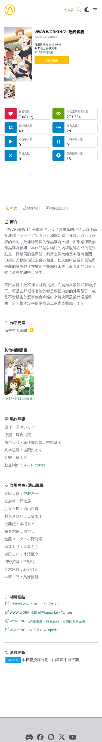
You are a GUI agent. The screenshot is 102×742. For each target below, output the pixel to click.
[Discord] (29, 737)
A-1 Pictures (35, 465)
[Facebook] (40, 737)
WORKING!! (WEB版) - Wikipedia (31, 629)
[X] (62, 737)
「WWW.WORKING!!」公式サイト (32, 603)
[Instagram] (51, 737)
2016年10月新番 (44, 52)
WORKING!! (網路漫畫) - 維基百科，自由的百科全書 (44, 621)
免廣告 (69, 10)
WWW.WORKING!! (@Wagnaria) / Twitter (38, 612)
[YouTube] (73, 737)
